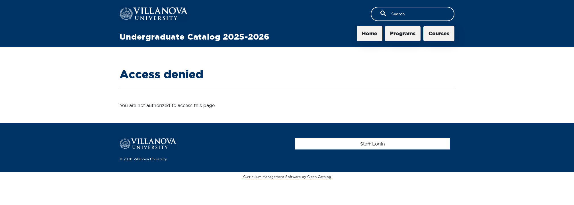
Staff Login (372, 144)
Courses (439, 33)
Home (369, 33)
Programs (402, 33)
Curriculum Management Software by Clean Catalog (287, 177)
